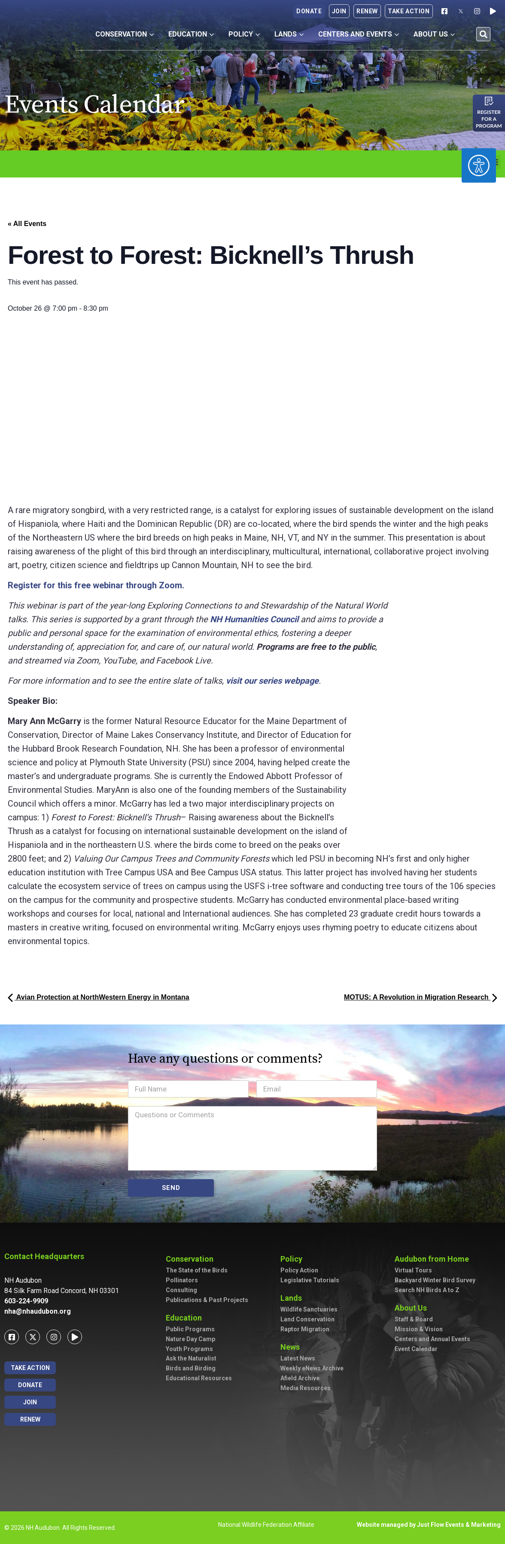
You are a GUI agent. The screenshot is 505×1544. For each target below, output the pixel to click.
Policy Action (299, 1270)
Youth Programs (189, 1348)
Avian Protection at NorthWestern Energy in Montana (98, 997)
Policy (244, 34)
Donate (309, 11)
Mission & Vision (419, 1329)
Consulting (181, 1290)
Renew (367, 11)
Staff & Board (414, 1319)
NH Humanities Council (254, 619)
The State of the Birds (197, 1270)
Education (191, 34)
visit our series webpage (272, 681)
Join (339, 11)
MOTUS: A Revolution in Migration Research (420, 997)
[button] (483, 34)
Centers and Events (358, 34)
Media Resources (305, 1388)
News (290, 1346)
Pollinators (182, 1280)
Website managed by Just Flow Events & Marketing (429, 1524)
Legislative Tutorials (309, 1280)
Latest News (297, 1358)
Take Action (409, 11)
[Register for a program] (489, 101)
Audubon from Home (432, 1258)
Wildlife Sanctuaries (309, 1309)
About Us (434, 34)
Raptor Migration (304, 1329)
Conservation (124, 34)
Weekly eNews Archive (312, 1368)
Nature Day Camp (190, 1339)
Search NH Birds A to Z (427, 1290)
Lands (289, 34)
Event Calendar (416, 1348)
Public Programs (190, 1329)
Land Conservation (307, 1319)
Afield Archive (299, 1378)
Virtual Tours (413, 1270)
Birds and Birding (191, 1368)
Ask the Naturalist (191, 1358)
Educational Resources (199, 1378)
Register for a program (489, 119)
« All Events (27, 223)
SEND (171, 1188)
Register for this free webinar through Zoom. (96, 585)
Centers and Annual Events (432, 1339)
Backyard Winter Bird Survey (435, 1280)
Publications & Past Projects (207, 1299)
